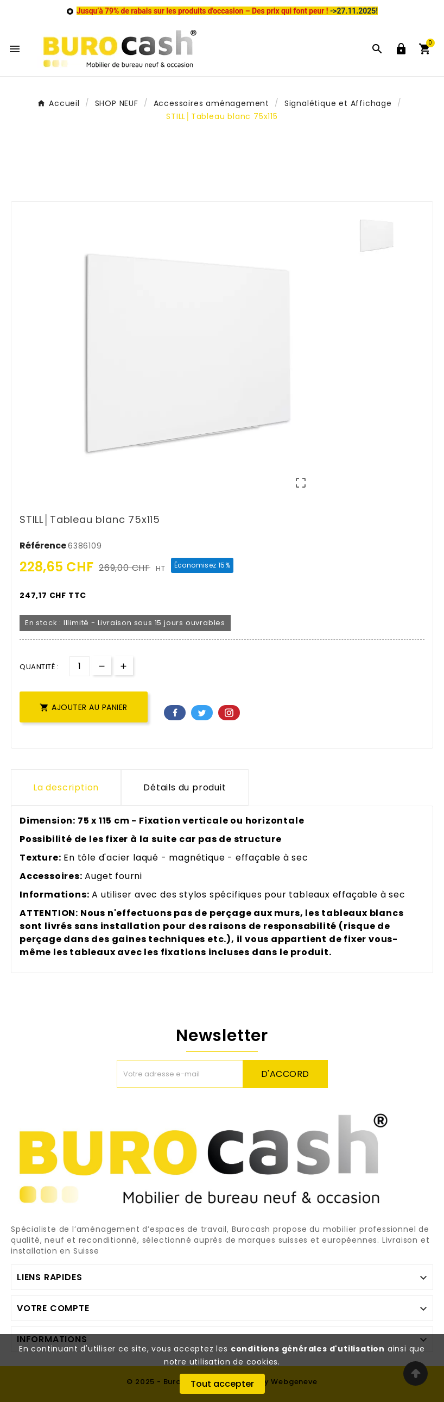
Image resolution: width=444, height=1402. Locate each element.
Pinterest (229, 712)
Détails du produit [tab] (184, 787)
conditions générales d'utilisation (308, 1348)
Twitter (202, 712)
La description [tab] (66, 787)
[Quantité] (79, 666)
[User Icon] (401, 48)
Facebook (175, 712)
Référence (44, 545)
